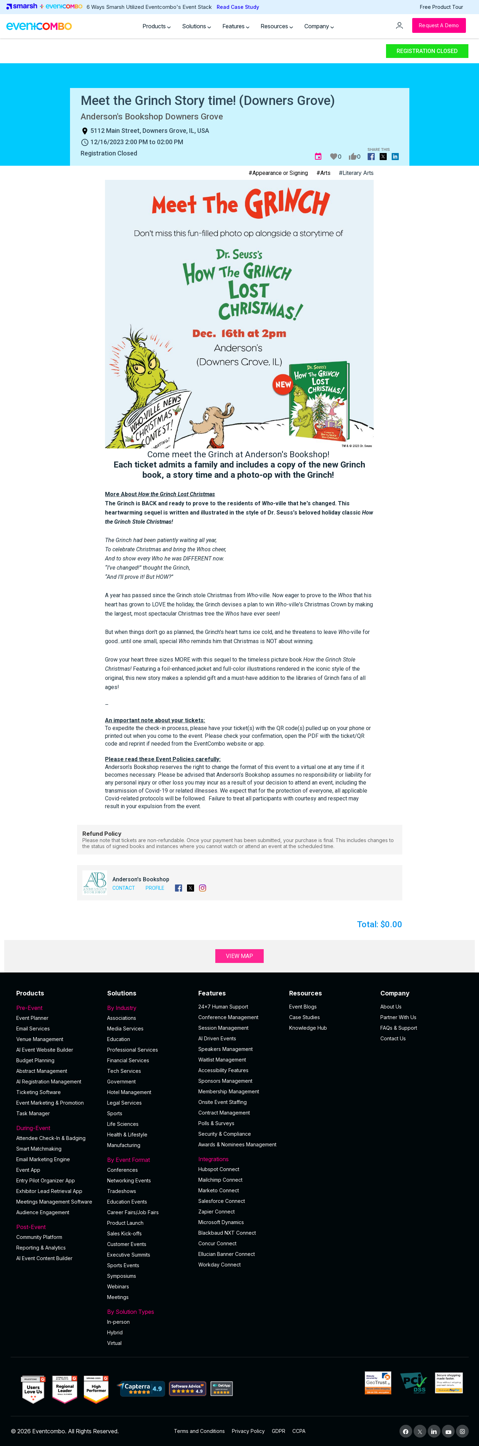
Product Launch (125, 1223)
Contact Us (393, 1038)
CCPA (298, 1431)
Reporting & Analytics (41, 1248)
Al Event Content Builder (44, 1258)
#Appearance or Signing (278, 173)
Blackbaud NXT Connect (227, 1233)
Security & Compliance (224, 1134)
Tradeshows (121, 1191)
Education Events (127, 1202)
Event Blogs (303, 1007)
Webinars (118, 1286)
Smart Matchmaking (39, 1149)
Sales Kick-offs (124, 1233)
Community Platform (39, 1237)
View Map (239, 956)
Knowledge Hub (308, 1028)
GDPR (278, 1431)
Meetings (118, 1297)
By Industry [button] (148, 1007)
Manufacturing (123, 1145)
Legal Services (124, 1103)
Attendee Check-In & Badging (51, 1138)
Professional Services (132, 1050)
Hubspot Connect (218, 1169)
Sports (114, 1113)
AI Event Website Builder (44, 1050)
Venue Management (39, 1039)
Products (156, 26)
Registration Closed (427, 51)
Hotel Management (129, 1092)
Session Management (223, 1028)
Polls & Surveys (216, 1123)
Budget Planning (35, 1060)
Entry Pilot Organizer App (45, 1180)
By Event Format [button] (148, 1159)
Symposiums (121, 1276)
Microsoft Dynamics (221, 1222)
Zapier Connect (216, 1212)
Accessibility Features (223, 1070)
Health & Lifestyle (127, 1134)
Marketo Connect (218, 1190)
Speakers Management (225, 1049)
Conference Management (228, 1017)
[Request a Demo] (439, 25)
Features (236, 26)
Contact (123, 888)
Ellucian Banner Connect (226, 1254)
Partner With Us (398, 1017)
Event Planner (32, 1018)
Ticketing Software (38, 1092)
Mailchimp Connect (220, 1180)
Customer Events (126, 1244)
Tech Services (124, 1071)
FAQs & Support (398, 1028)
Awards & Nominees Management (237, 1144)
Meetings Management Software (54, 1202)
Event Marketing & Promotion (50, 1103)
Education (118, 1039)
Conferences (122, 1170)
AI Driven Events (217, 1038)
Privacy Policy (248, 1431)
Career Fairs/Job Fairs (133, 1212)
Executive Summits (128, 1255)
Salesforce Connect (221, 1201)
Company (319, 26)
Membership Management (228, 1091)
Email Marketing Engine (43, 1159)
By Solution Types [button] (148, 1311)
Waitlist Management (222, 1060)
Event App (28, 1170)
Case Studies (304, 1017)
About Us (391, 1007)
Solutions (196, 26)
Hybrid (115, 1332)
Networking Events (129, 1180)
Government (121, 1081)
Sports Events (123, 1265)
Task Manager (33, 1113)
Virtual (114, 1343)
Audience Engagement (42, 1212)
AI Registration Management (48, 1081)
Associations (121, 1018)
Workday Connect (219, 1265)
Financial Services (128, 1060)
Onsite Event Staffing (222, 1102)
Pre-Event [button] (57, 1007)
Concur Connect (217, 1243)
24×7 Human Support (223, 1007)
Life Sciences (123, 1124)
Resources (277, 26)
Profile (155, 888)
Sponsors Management (225, 1081)
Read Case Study (238, 7)
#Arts (323, 173)
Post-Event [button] (57, 1226)
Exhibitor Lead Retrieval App (49, 1191)
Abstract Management (41, 1071)
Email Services (33, 1028)
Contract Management (224, 1113)
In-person (118, 1322)
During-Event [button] (57, 1127)
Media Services (125, 1028)
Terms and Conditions (199, 1431)
